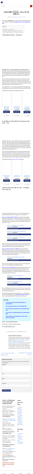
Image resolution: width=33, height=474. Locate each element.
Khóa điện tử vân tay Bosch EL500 (17, 176)
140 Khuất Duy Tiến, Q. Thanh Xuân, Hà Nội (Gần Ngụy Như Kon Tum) (9, 420)
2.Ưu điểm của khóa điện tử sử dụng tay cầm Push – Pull (12, 30)
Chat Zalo (12, 472)
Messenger (20, 472)
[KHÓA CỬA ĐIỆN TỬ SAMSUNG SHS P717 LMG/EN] (17, 99)
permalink (24, 331)
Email (3, 378)
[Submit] (31, 6)
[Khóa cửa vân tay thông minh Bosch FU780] (27, 167)
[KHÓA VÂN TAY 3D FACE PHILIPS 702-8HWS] (6, 167)
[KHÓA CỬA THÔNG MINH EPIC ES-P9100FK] (27, 99)
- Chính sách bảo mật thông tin (20, 424)
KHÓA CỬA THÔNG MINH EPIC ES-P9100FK (27, 108)
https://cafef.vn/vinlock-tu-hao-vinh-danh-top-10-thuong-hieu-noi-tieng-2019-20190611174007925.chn (18, 341)
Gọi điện (4, 472)
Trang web (4, 383)
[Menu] (2, 2)
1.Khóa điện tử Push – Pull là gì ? (8, 29)
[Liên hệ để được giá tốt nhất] (6, 111)
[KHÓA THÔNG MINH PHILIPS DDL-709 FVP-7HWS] (6, 99)
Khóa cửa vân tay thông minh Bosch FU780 (27, 176)
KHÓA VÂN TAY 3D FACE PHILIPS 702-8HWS (6, 176)
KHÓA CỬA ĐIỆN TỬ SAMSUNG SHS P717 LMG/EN (16, 107)
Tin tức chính (16, 10)
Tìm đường (28, 472)
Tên (3, 373)
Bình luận (4, 364)
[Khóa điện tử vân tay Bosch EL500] (17, 167)
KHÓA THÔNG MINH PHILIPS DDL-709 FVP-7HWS (6, 108)
